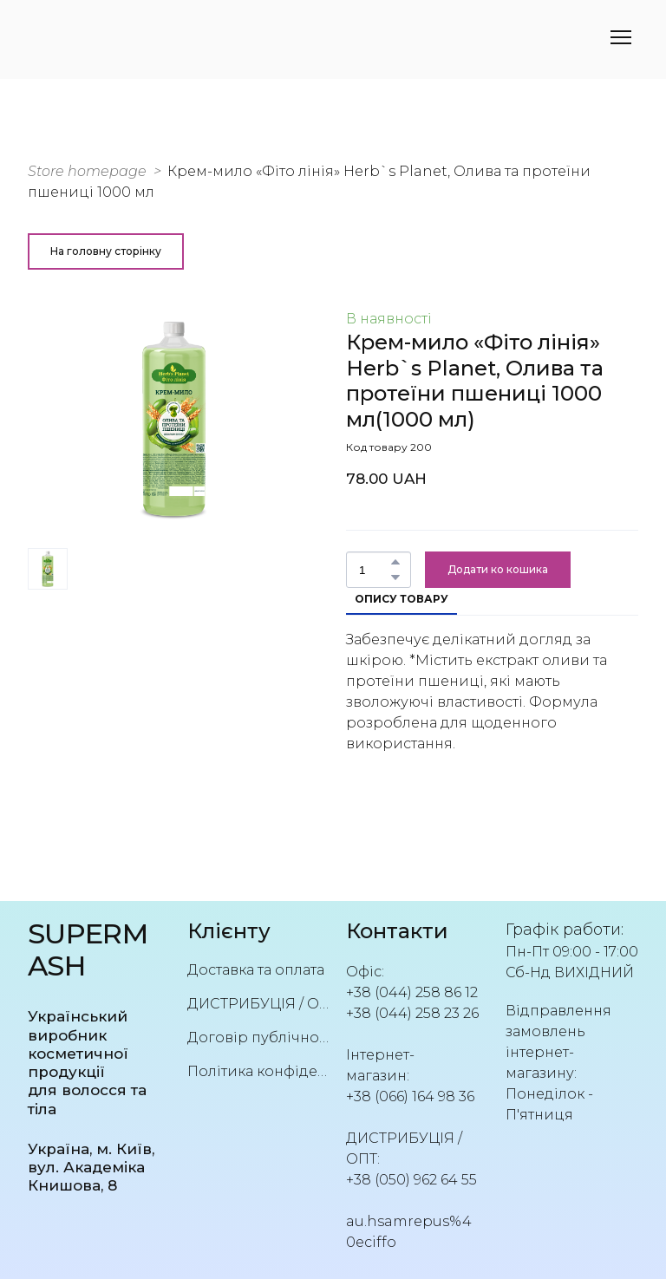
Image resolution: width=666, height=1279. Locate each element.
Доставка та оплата (255, 970)
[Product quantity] (374, 569)
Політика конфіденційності (258, 1071)
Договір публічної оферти (258, 1037)
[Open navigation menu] (621, 37)
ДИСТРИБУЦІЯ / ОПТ (258, 1003)
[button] (106, 251)
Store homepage (87, 171)
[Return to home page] (94, 950)
